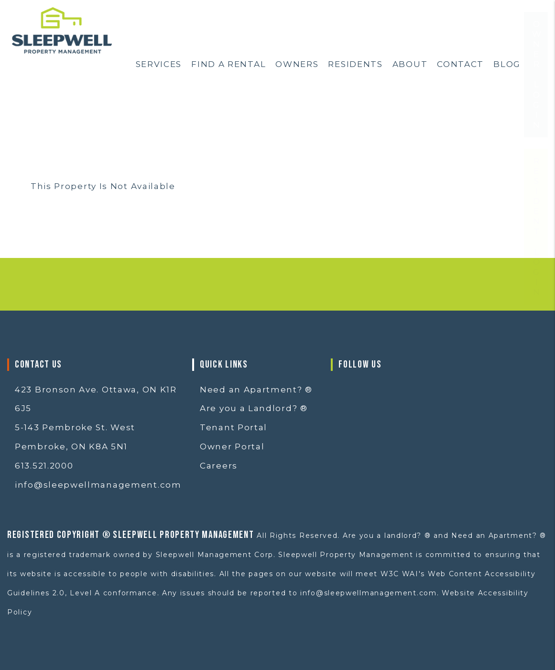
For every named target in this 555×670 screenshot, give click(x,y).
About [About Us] (410, 64)
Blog (507, 64)
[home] (62, 29)
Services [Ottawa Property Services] (159, 64)
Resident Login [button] (536, 255)
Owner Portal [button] (232, 446)
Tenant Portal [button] (233, 427)
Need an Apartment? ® (256, 389)
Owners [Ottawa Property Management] (296, 64)
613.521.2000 (44, 465)
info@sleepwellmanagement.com (98, 485)
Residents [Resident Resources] (355, 64)
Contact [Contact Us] (460, 64)
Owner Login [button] (536, 103)
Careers (219, 465)
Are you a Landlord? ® (254, 408)
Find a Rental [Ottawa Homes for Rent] (228, 64)
